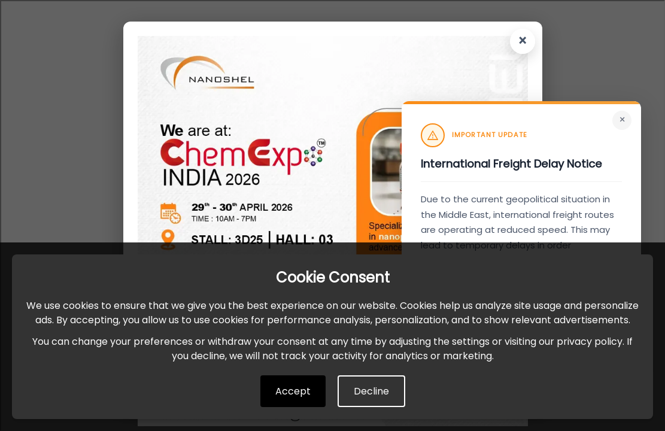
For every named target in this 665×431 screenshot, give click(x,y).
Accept (293, 391)
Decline (371, 391)
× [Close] (622, 120)
